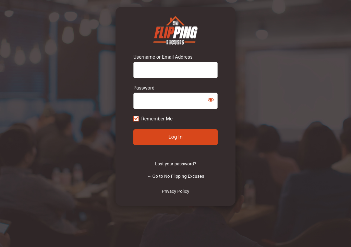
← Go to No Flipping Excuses (175, 176)
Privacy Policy (175, 191)
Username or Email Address (163, 57)
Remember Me (156, 118)
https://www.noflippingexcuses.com (176, 30)
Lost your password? (175, 163)
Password (144, 88)
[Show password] (211, 99)
